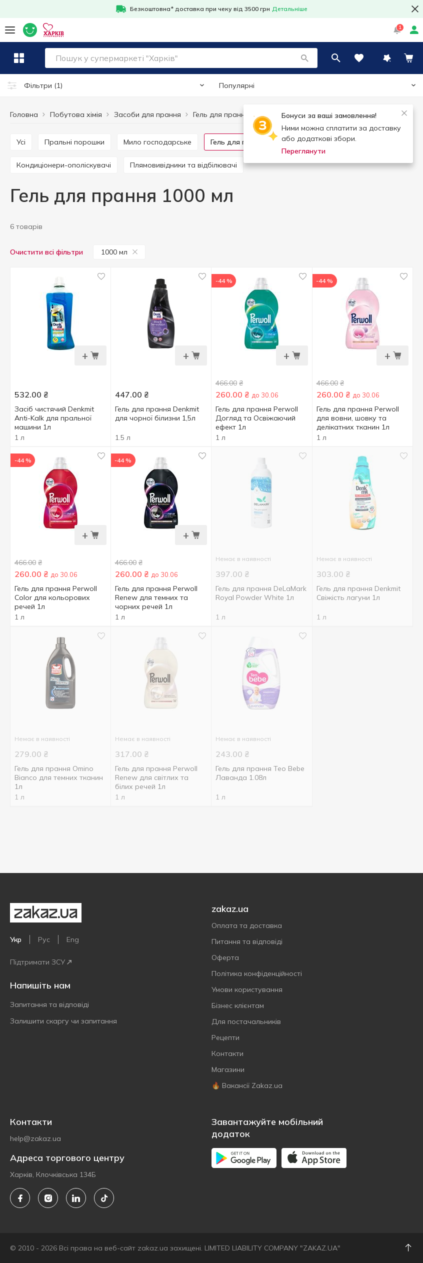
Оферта (225, 957)
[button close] (415, 9)
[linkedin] (76, 1198)
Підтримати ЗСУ (41, 962)
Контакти (228, 1053)
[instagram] (48, 1198)
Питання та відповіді (247, 941)
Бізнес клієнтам (238, 1005)
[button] (327, 58)
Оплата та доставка (247, 925)
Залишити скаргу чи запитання (63, 1021)
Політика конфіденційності (257, 973)
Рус (44, 939)
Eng (72, 939)
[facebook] (20, 1198)
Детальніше (290, 8)
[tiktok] (104, 1198)
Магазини (228, 1069)
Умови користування (247, 989)
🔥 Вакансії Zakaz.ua (247, 1085)
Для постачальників (246, 1021)
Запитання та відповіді (49, 1004)
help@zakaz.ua (35, 1138)
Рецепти (226, 1037)
